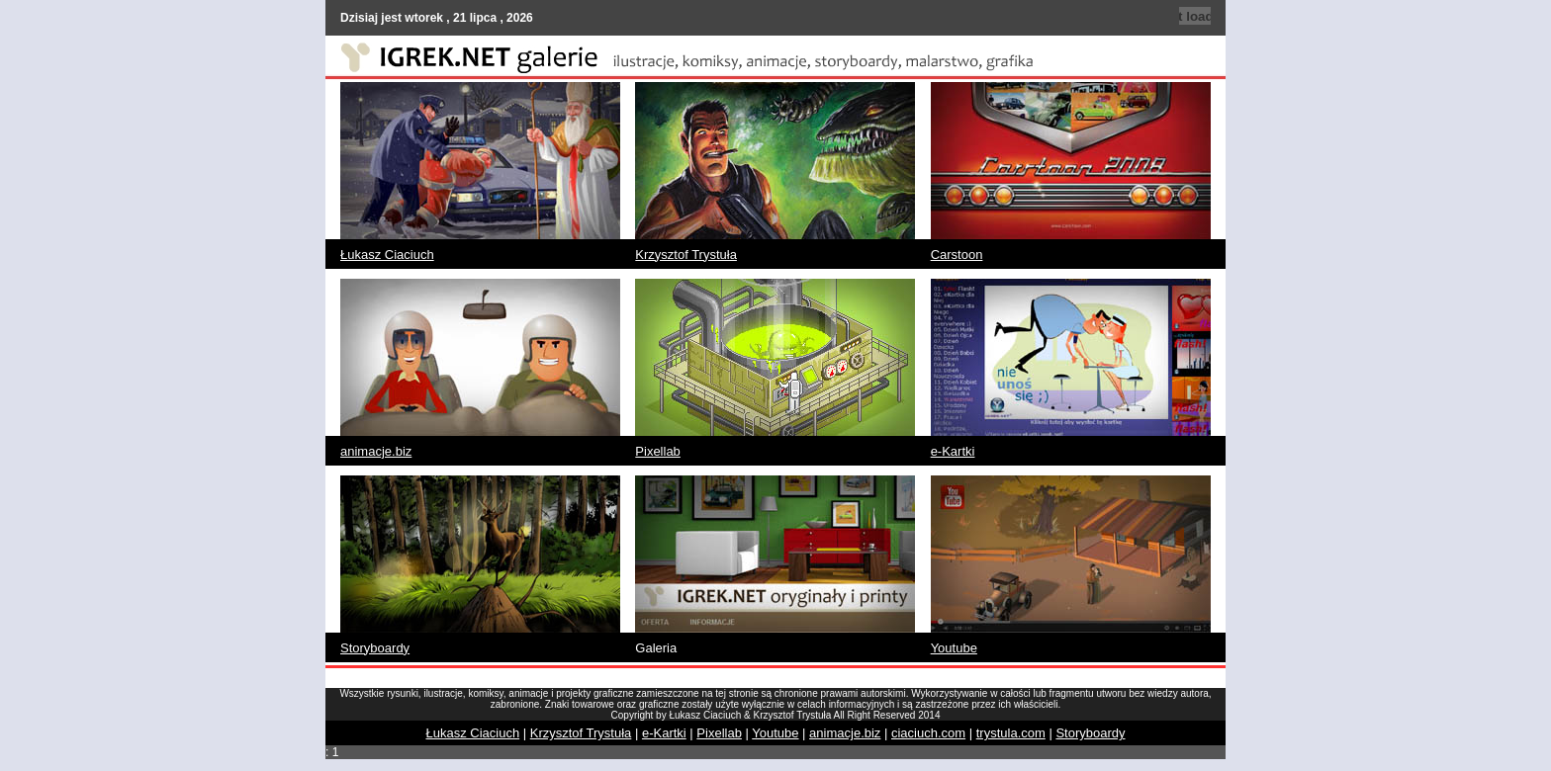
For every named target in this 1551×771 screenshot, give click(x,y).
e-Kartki (953, 451)
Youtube (954, 648)
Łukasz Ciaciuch (387, 254)
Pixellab (658, 451)
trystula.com (1011, 733)
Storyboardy (375, 648)
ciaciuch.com (928, 733)
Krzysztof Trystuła (686, 254)
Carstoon (957, 254)
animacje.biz (375, 451)
